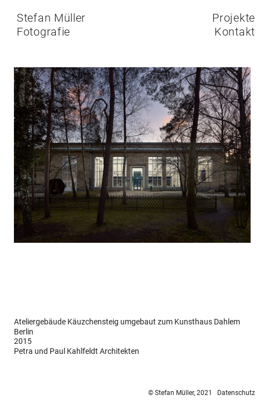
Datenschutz (236, 393)
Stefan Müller (51, 17)
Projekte (233, 17)
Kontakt (234, 31)
